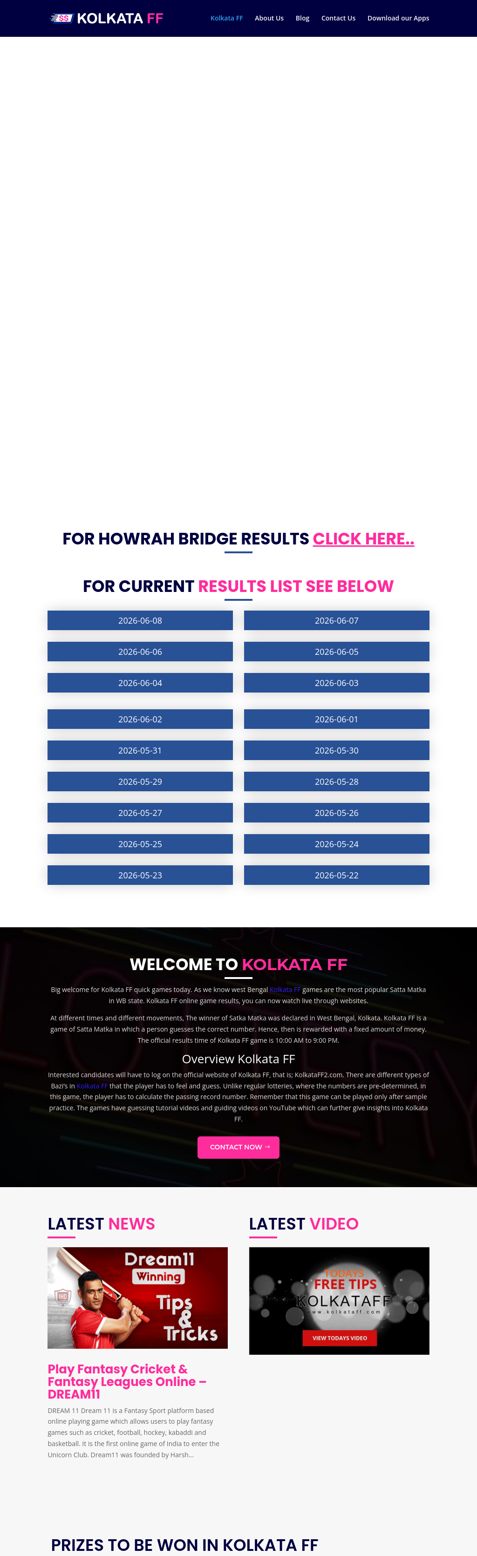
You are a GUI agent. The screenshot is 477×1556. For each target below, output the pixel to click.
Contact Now (236, 677)
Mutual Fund (207, 1457)
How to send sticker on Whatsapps (240, 1498)
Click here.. (364, 69)
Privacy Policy (74, 1501)
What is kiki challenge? (222, 1484)
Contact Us (338, 19)
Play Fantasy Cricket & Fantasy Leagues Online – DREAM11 (127, 912)
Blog (302, 19)
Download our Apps (398, 19)
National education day (223, 1470)
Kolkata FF (227, 19)
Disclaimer (70, 1487)
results (232, 116)
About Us (269, 19)
